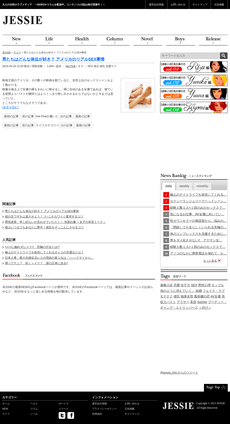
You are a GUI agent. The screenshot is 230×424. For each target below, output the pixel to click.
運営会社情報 (156, 4)
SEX (194, 285)
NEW (16, 40)
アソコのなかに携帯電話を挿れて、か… (198, 253)
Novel (147, 40)
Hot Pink (70, 66)
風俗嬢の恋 (202, 296)
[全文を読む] (10, 107)
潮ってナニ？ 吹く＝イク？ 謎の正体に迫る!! (36, 263)
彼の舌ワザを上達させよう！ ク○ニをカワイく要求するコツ (44, 216)
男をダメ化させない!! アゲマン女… (196, 240)
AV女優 (216, 296)
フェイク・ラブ (214, 290)
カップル (217, 285)
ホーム (6, 403)
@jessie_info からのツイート (179, 372)
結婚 (199, 290)
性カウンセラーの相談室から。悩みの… (198, 220)
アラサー (183, 302)
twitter (62, 415)
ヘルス (34, 403)
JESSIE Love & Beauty (23, 20)
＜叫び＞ (205, 307)
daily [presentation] (168, 186)
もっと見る (212, 260)
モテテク (166, 296)
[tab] (168, 186)
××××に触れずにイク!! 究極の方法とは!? (32, 247)
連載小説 (166, 285)
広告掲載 (219, 4)
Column (115, 40)
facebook (70, 415)
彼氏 (177, 296)
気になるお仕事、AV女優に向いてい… (197, 214)
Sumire (202, 302)
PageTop (216, 388)
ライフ (17, 52)
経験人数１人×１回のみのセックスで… (198, 207)
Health (82, 40)
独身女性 (187, 296)
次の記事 (66, 116)
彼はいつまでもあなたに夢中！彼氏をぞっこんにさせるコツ (44, 227)
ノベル (34, 414)
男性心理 (204, 285)
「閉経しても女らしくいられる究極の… (198, 227)
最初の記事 (11, 116)
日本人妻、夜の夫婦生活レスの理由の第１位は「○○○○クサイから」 (49, 257)
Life (49, 40)
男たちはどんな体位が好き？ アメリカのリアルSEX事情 (53, 59)
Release (213, 40)
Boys (180, 40)
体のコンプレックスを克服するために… (198, 234)
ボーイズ (64, 403)
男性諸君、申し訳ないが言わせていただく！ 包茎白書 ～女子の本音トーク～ (55, 222)
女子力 (185, 285)
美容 (193, 302)
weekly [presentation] (184, 186)
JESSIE (6, 52)
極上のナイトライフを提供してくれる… (198, 194)
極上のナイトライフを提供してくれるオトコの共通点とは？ (44, 252)
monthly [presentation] (202, 186)
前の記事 (28, 116)
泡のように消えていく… (177, 290)
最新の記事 (82, 116)
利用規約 (97, 414)
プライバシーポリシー (104, 408)
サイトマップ (199, 4)
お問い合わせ (178, 4)
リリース (64, 408)
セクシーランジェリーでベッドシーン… (198, 201)
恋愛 (177, 285)
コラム (34, 408)
